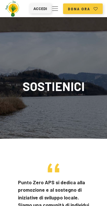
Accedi (40, 8)
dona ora (83, 8)
